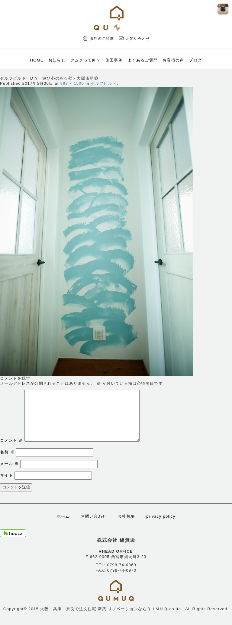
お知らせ (57, 60)
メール (9, 464)
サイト (6, 475)
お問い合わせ (138, 38)
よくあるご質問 (142, 60)
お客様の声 (173, 60)
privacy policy (160, 516)
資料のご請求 (102, 38)
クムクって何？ (85, 60)
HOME (37, 60)
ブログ (195, 60)
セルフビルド (104, 83)
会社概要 (126, 516)
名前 (7, 452)
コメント (11, 440)
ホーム (63, 516)
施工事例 (114, 60)
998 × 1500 (72, 83)
